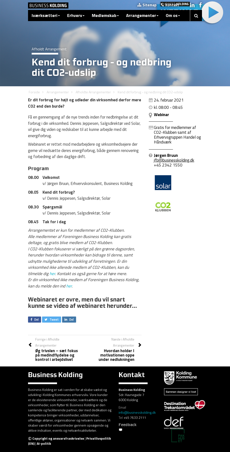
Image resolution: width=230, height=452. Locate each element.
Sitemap (147, 5)
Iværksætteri (46, 15)
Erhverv (76, 15)
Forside (34, 92)
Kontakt (170, 5)
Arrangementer (142, 15)
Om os (173, 15)
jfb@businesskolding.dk (174, 160)
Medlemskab (105, 15)
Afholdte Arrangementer (93, 92)
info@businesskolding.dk (137, 412)
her (52, 273)
